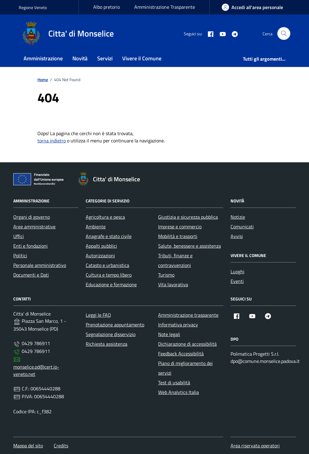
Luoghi (237, 271)
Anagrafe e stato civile (109, 236)
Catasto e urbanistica (107, 265)
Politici (20, 255)
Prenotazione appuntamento (115, 324)
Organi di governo (31, 217)
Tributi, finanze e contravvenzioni (175, 260)
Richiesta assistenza (106, 344)
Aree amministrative (34, 226)
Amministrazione (43, 58)
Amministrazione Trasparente (164, 7)
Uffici (18, 236)
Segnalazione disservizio (110, 334)
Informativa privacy (178, 324)
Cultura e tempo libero (109, 274)
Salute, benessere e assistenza (189, 245)
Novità (80, 58)
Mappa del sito (28, 445)
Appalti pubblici (101, 245)
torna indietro (51, 140)
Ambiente (96, 226)
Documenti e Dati (31, 274)
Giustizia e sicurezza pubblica (188, 217)
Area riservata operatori (255, 445)
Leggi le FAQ (98, 315)
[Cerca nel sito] (283, 33)
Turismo (166, 274)
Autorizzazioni (100, 255)
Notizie (238, 217)
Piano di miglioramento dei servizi (185, 368)
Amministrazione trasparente (188, 315)
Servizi (105, 58)
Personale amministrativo (39, 265)
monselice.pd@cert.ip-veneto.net (36, 370)
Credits (61, 445)
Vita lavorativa (173, 284)
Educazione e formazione (111, 284)
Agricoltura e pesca (105, 217)
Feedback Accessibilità (181, 353)
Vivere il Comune (141, 58)
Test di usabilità (174, 382)
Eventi (237, 281)
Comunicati (242, 226)
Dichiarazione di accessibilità (187, 344)
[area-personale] (252, 7)
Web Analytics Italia (178, 392)
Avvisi (237, 236)
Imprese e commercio (180, 226)
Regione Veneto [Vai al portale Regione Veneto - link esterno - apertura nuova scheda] (33, 7)
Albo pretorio (106, 7)
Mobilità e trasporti (177, 236)
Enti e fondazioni (30, 245)
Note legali (169, 334)
